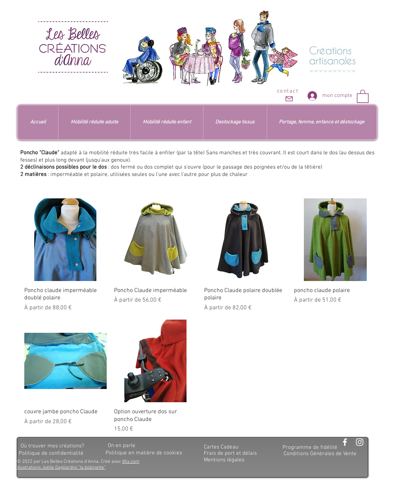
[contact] (288, 95)
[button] (363, 96)
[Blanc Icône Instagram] (360, 442)
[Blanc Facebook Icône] (345, 442)
